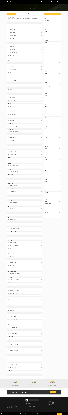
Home (33, 1)
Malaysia (52, 137)
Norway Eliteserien (10, 259)
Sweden (52, 190)
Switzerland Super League (11, 362)
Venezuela (52, 212)
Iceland (52, 106)
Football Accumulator (52, 1)
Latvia (52, 130)
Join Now (53, 392)
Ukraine (52, 201)
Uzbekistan (52, 210)
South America (52, 20)
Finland (52, 95)
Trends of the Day (44, 1)
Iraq (52, 115)
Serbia (52, 177)
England (52, 22)
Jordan (52, 121)
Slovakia (52, 181)
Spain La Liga (9, 83)
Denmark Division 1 (10, 183)
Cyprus (52, 82)
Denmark (52, 84)
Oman (52, 152)
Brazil (52, 62)
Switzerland (52, 192)
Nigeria (52, 148)
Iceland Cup (9, 212)
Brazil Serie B (9, 163)
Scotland (52, 174)
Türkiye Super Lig (10, 370)
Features (58, 1)
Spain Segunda (10, 87)
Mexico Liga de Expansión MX (12, 231)
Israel (52, 117)
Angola (52, 38)
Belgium (52, 55)
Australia (52, 44)
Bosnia (52, 60)
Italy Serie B (9, 103)
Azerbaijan (52, 49)
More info (64, 413)
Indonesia (52, 110)
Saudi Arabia (52, 172)
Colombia (52, 75)
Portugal (52, 161)
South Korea (52, 188)
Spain (52, 24)
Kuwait (52, 128)
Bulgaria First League (11, 169)
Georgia (52, 97)
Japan (52, 119)
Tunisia (52, 196)
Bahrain (52, 51)
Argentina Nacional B (11, 129)
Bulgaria (52, 64)
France (52, 31)
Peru (52, 157)
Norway (52, 150)
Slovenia (52, 183)
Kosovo (52, 126)
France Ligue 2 (10, 118)
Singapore (52, 179)
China (52, 71)
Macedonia (52, 135)
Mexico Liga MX (10, 226)
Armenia (52, 42)
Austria (52, 46)
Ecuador (52, 88)
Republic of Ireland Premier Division (13, 319)
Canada (52, 66)
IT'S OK (59, 413)
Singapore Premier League (11, 336)
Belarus (52, 53)
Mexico (52, 139)
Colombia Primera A (10, 174)
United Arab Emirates (52, 203)
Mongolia (52, 141)
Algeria (52, 35)
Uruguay (52, 205)
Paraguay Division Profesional (12, 277)
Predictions (37, 1)
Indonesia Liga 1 (10, 217)
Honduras (52, 102)
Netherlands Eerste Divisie (11, 240)
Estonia (52, 93)
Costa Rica (52, 77)
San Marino (52, 170)
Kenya (52, 124)
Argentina (52, 40)
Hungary (52, 104)
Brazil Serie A (9, 157)
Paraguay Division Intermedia (12, 271)
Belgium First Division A (11, 149)
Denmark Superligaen (11, 188)
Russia (52, 168)
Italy (52, 29)
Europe (52, 18)
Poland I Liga (9, 296)
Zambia (52, 216)
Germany (52, 27)
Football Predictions (35, 8)
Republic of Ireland (52, 163)
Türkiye (52, 199)
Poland (52, 159)
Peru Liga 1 (9, 282)
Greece (52, 99)
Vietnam (52, 214)
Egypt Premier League (11, 200)
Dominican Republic (52, 86)
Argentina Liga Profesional (11, 123)
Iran (52, 113)
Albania (52, 33)
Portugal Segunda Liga (11, 313)
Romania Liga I (10, 330)
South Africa (52, 185)
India (52, 108)
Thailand (52, 194)
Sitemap (50, 405)
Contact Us (50, 404)
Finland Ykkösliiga (10, 206)
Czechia (52, 73)
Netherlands (52, 146)
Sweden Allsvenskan (11, 347)
